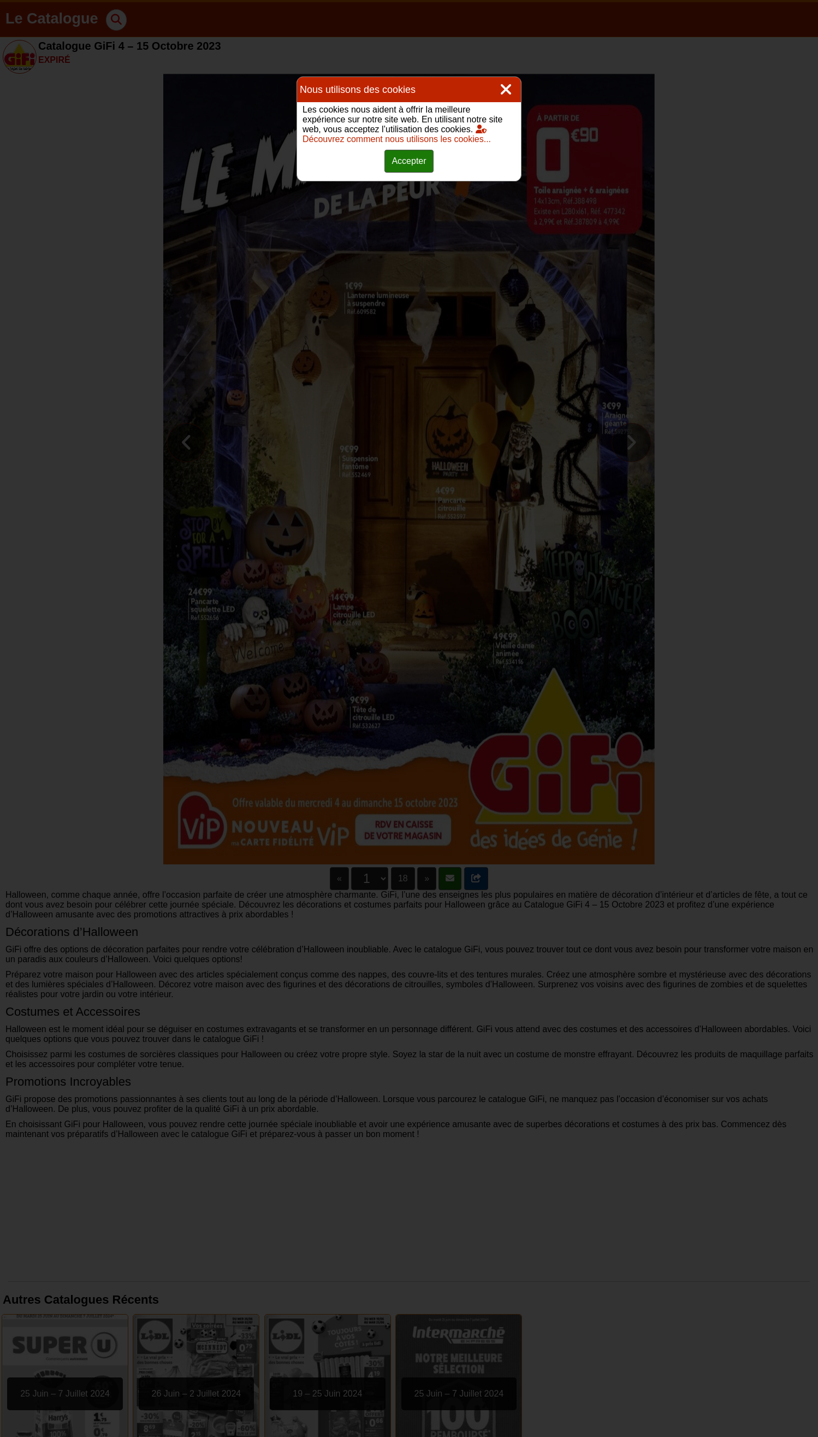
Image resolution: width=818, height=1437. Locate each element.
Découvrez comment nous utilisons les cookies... (397, 134)
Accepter (409, 161)
